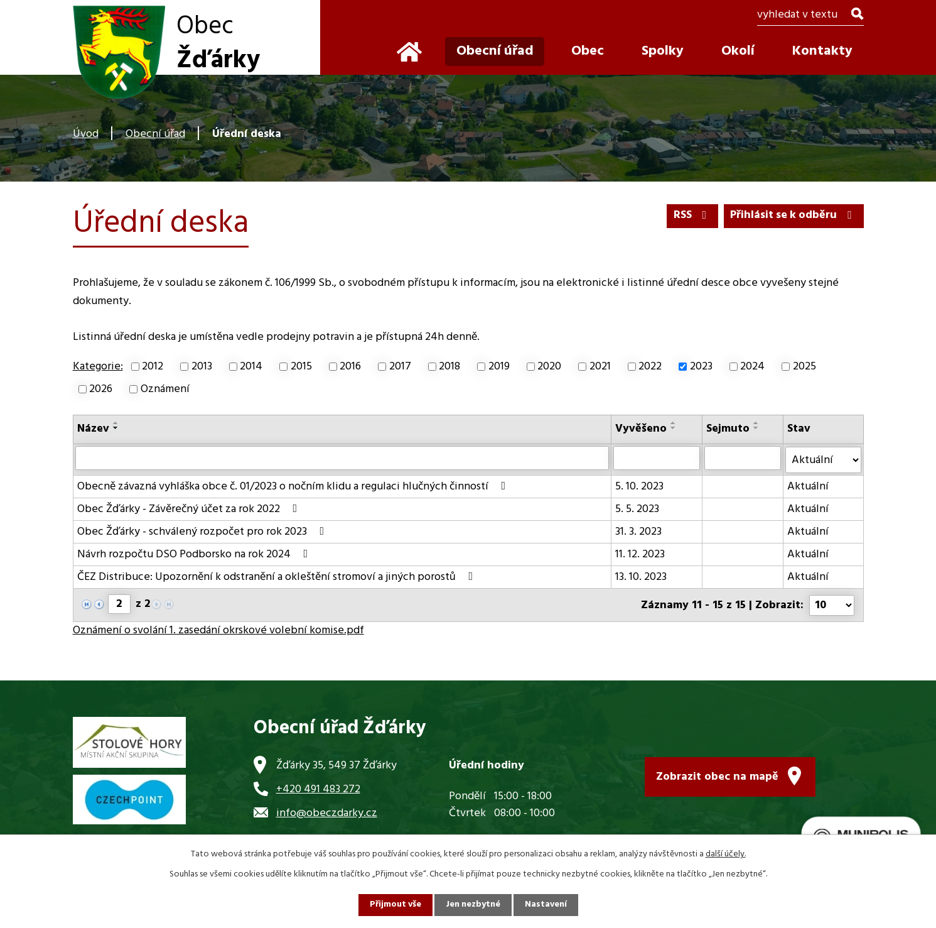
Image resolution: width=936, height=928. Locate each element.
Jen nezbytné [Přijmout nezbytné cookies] (473, 905)
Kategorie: (98, 367)
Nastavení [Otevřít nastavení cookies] (546, 905)
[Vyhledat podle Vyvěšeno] (656, 458)
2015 (301, 367)
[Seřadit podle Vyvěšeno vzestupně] (673, 422)
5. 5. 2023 (637, 508)
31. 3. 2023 (638, 531)
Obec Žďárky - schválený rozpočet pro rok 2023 (203, 531)
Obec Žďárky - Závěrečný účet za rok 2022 (190, 508)
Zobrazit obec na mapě (717, 776)
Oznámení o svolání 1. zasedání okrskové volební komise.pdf (218, 629)
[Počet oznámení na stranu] (831, 604)
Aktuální (808, 486)
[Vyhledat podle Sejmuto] (742, 458)
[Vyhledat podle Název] (342, 458)
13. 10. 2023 (641, 576)
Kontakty (822, 51)
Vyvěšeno (641, 428)
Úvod (86, 134)
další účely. (726, 854)
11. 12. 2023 (640, 553)
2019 (499, 367)
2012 (152, 367)
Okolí (738, 51)
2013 (201, 367)
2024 (752, 367)
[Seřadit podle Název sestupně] (116, 427)
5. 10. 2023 (639, 486)
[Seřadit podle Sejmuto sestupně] (756, 427)
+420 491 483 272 (318, 787)
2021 (600, 367)
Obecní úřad (155, 134)
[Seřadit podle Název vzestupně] (116, 422)
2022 (650, 367)
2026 (100, 389)
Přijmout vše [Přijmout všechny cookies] (394, 905)
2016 (350, 367)
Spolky (663, 51)
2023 (701, 367)
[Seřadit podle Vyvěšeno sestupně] (673, 427)
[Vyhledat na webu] (810, 16)
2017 (400, 367)
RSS (690, 216)
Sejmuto (728, 428)
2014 (251, 367)
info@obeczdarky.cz (326, 811)
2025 (804, 367)
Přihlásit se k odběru (792, 216)
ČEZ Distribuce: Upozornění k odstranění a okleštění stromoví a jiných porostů (277, 576)
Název (93, 428)
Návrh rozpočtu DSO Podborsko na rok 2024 (195, 553)
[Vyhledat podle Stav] (823, 459)
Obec (587, 51)
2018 (449, 367)
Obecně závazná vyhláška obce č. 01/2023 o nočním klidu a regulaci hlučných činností (294, 486)
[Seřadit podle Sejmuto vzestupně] (756, 422)
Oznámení (165, 389)
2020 (549, 367)
